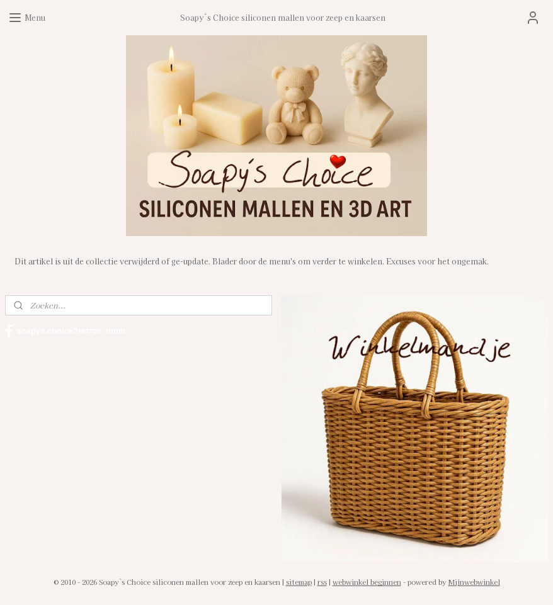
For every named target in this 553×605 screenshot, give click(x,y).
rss (322, 582)
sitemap (299, 582)
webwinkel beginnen (367, 582)
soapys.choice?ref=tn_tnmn (65, 331)
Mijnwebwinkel (474, 582)
